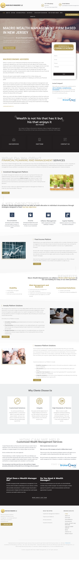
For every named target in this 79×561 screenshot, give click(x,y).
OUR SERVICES (30, 13)
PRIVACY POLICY (69, 533)
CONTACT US (32, 16)
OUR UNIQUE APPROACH (21, 12)
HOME (4, 12)
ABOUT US (8, 12)
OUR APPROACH (68, 519)
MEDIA (61, 12)
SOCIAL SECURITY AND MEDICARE (40, 12)
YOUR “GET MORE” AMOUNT (53, 12)
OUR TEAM (13, 12)
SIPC (69, 543)
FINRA (66, 543)
